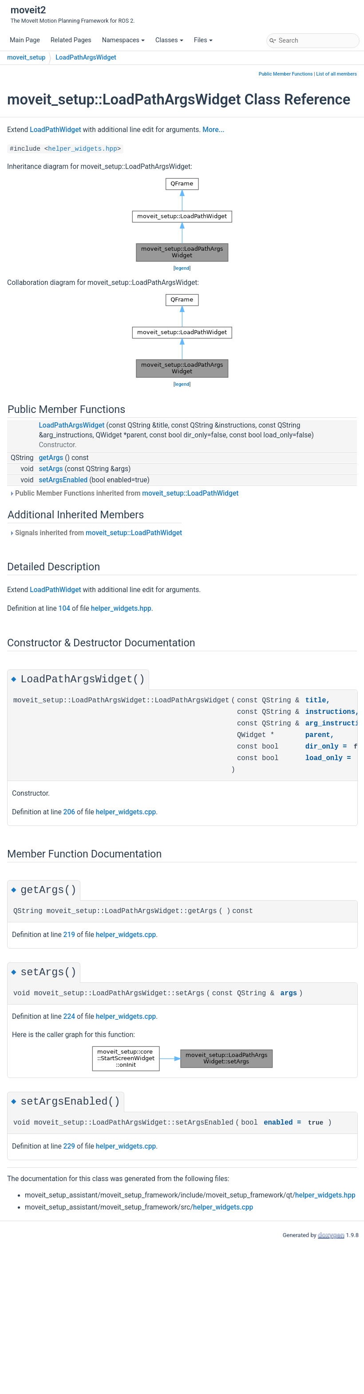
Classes (169, 40)
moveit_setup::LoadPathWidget (190, 493)
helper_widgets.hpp (82, 148)
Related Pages (71, 40)
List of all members (336, 74)
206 (69, 812)
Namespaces (123, 40)
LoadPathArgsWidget (85, 57)
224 (69, 1017)
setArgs (51, 469)
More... (213, 130)
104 (65, 609)
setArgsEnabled (63, 480)
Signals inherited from (95, 533)
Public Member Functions (286, 74)
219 (69, 935)
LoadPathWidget (55, 130)
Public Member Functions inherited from (123, 493)
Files (203, 40)
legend (182, 268)
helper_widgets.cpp (126, 812)
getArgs (51, 458)
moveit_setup (26, 57)
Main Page (25, 40)
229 (69, 1146)
